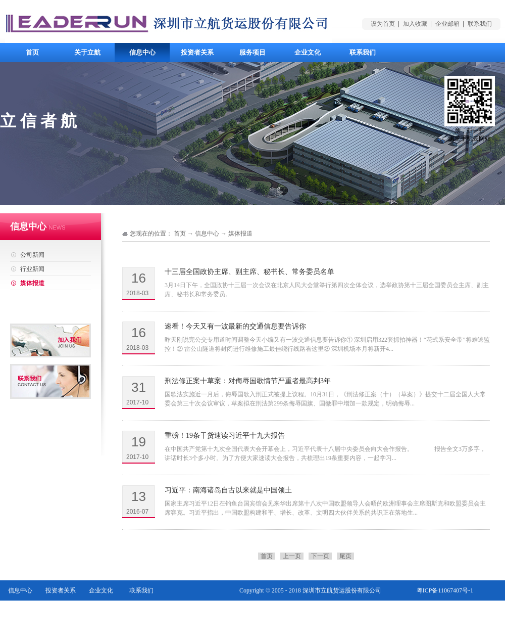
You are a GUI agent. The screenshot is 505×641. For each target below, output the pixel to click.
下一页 (320, 556)
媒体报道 (240, 233)
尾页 (345, 556)
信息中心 (207, 233)
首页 (32, 52)
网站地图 (461, 610)
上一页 (292, 556)
